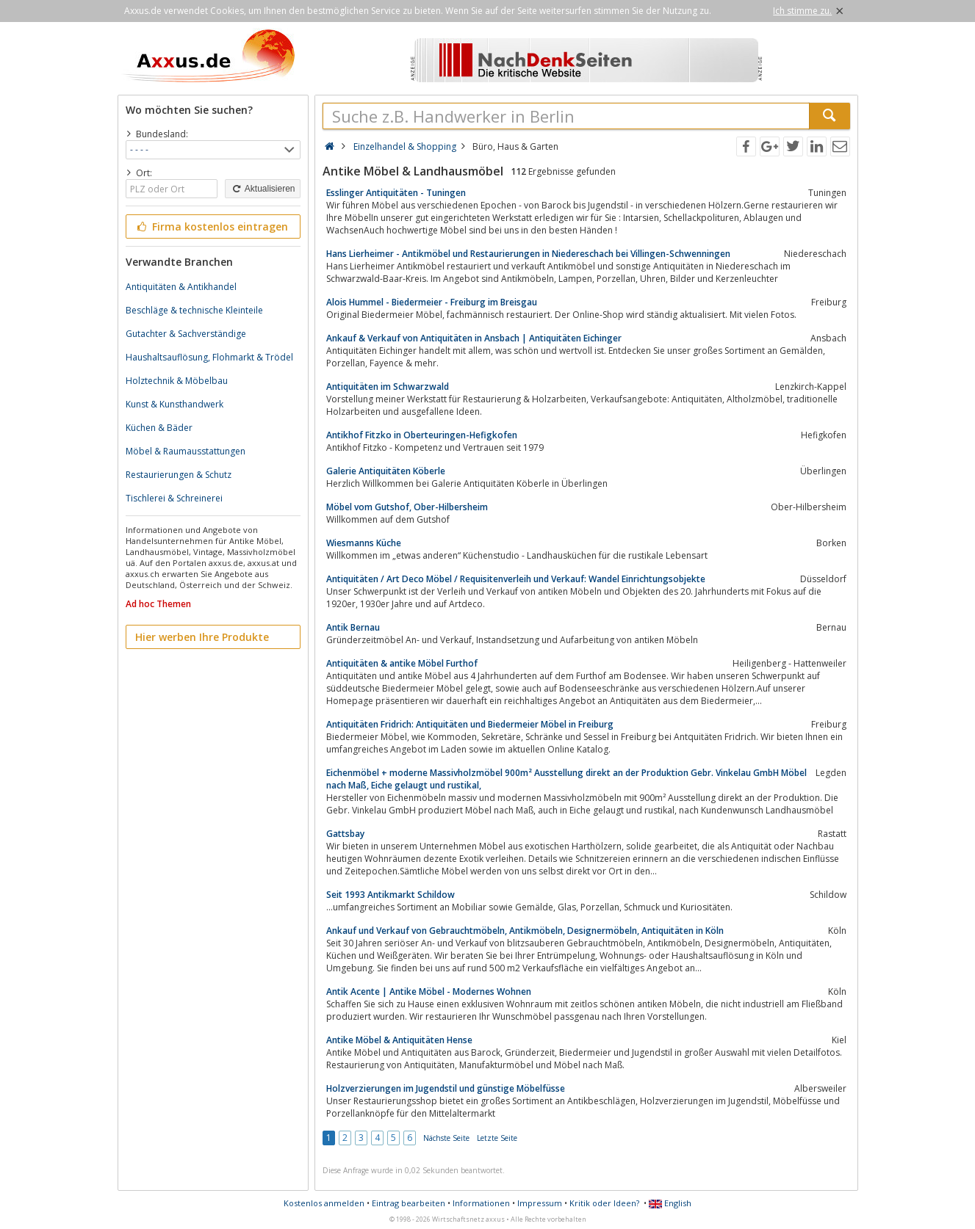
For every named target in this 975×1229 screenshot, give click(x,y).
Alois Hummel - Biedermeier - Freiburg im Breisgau (431, 302)
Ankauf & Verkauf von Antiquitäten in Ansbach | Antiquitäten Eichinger (474, 338)
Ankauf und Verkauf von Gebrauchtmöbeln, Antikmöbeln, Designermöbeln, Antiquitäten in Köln (525, 930)
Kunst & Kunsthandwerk (174, 404)
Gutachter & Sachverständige (186, 333)
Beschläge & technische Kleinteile (194, 310)
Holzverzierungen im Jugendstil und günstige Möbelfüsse (445, 1088)
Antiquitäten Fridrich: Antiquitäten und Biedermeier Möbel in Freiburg (470, 724)
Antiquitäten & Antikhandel (181, 286)
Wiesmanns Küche (363, 543)
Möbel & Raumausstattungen (185, 451)
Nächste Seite (446, 1138)
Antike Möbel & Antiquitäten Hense (399, 1040)
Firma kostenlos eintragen (212, 226)
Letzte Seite (497, 1138)
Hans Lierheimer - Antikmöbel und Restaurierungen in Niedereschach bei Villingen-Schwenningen (528, 253)
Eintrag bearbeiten (408, 1202)
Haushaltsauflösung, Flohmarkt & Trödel (209, 357)
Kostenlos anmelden (324, 1202)
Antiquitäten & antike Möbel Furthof (402, 663)
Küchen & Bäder (159, 427)
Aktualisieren (262, 189)
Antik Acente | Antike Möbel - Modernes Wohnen (428, 991)
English (670, 1202)
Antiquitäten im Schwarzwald (387, 386)
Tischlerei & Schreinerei (174, 498)
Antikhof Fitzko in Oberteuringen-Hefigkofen (421, 435)
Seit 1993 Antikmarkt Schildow (390, 894)
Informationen (481, 1202)
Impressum (539, 1202)
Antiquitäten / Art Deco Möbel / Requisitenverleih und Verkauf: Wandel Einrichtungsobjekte (515, 579)
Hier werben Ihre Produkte (202, 637)
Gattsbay (345, 833)
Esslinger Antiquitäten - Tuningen (396, 192)
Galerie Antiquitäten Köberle (385, 471)
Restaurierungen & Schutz (178, 474)
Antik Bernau (353, 627)
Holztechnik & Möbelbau (177, 380)
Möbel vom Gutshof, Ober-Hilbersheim (407, 507)
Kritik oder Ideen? (604, 1202)
